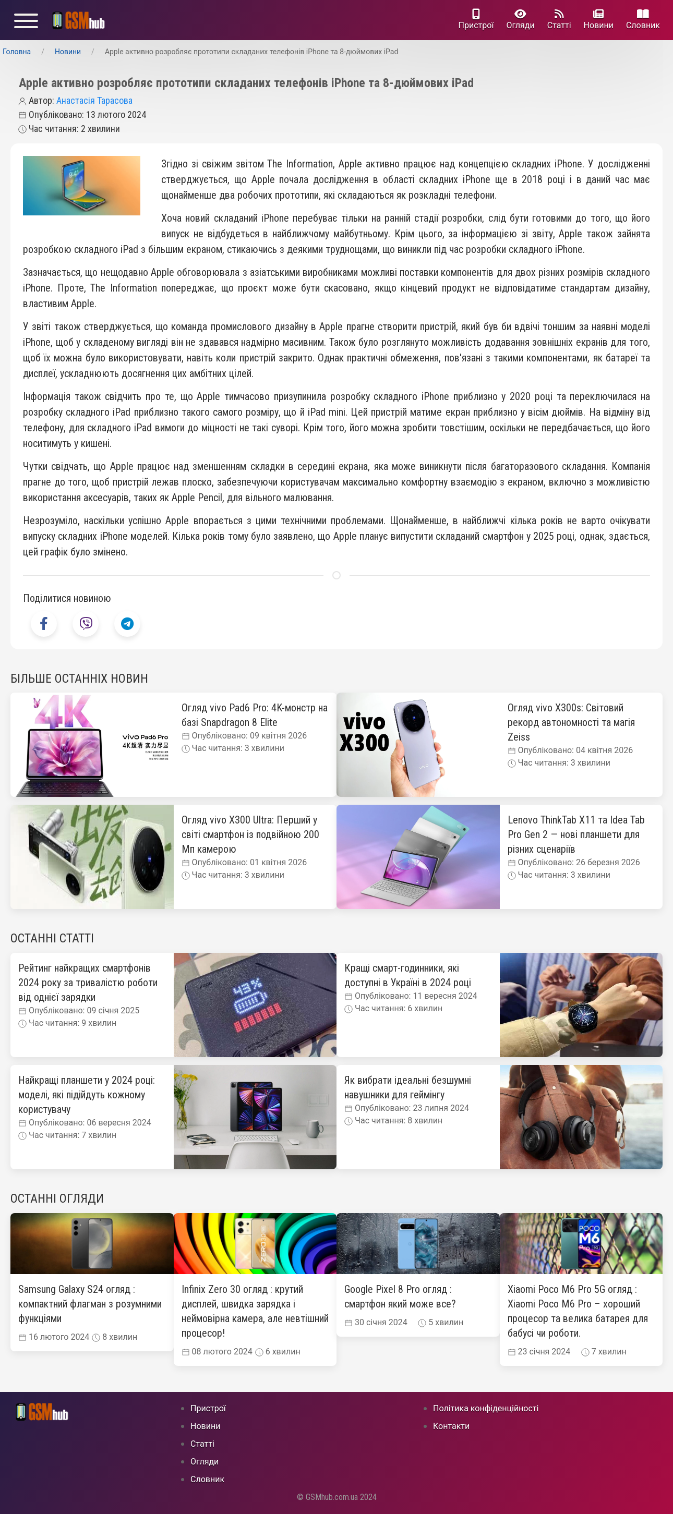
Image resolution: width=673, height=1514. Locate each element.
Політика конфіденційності (485, 1408)
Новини (599, 19)
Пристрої (476, 19)
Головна (17, 51)
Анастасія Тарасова (94, 100)
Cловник (643, 19)
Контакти (451, 1426)
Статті (559, 19)
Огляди (520, 19)
